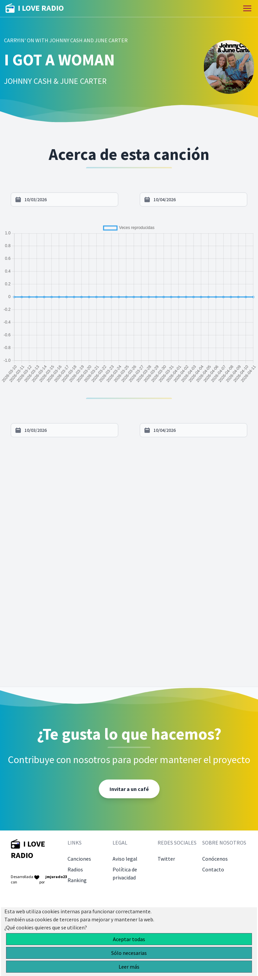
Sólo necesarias (129, 953)
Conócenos (215, 858)
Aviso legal (125, 858)
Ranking (77, 880)
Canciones (79, 858)
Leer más (129, 966)
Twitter (166, 858)
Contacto (213, 869)
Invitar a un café (129, 789)
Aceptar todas (129, 939)
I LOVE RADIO (34, 8)
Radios (75, 869)
